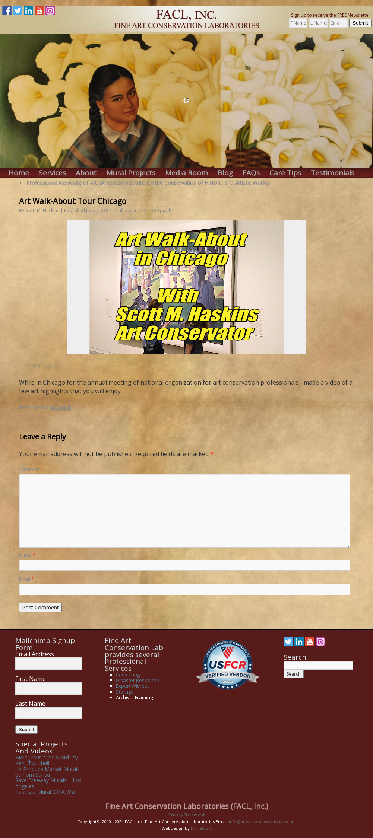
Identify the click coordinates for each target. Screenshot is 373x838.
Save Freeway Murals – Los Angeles (48, 783)
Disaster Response (137, 680)
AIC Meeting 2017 (43, 366)
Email (26, 579)
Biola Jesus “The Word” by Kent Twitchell (46, 760)
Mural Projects (130, 172)
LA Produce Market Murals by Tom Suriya (47, 771)
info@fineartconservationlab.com (262, 821)
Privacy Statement (186, 815)
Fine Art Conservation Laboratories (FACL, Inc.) (186, 806)
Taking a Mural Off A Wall (45, 791)
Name (27, 555)
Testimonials (332, 172)
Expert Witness (133, 685)
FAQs (251, 172)
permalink (60, 407)
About (86, 172)
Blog (225, 172)
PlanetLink (201, 828)
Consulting (128, 674)
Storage (125, 691)
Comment (31, 469)
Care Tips (285, 172)
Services (52, 172)
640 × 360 (148, 210)
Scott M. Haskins (42, 210)
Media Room (186, 172)
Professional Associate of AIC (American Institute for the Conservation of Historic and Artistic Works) (144, 182)
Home (19, 172)
